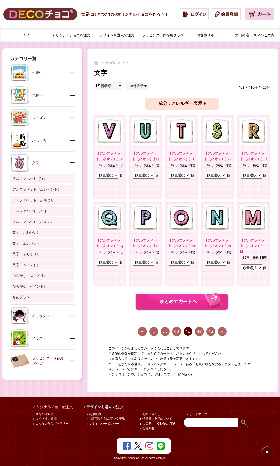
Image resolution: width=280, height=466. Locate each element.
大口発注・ (254, 35)
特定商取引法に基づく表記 (106, 418)
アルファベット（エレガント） (36, 189)
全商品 (111, 63)
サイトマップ (197, 414)
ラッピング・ (163, 35)
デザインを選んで (117, 35)
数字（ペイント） (26, 265)
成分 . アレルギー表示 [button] (182, 103)
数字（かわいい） (26, 232)
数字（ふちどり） (26, 254)
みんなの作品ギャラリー (51, 423)
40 (176, 331)
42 (199, 331)
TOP (25, 35)
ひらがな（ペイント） (29, 286)
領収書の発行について (157, 418)
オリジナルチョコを (71, 35)
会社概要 (148, 428)
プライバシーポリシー (103, 423)
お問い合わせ (151, 414)
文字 (125, 63)
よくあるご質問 (46, 418)
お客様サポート (209, 35)
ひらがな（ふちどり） (29, 276)
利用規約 (94, 414)
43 (210, 331)
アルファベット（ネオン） (33, 222)
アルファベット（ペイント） (35, 211)
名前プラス (21, 297)
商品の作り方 (44, 414)
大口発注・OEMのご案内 (159, 423)
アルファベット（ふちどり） (35, 200)
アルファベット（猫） (29, 179)
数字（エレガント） (28, 243)
